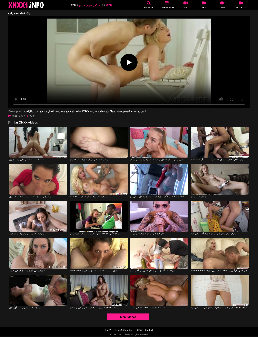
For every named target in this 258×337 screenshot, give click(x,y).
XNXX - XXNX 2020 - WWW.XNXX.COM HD (26, 5)
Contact (149, 329)
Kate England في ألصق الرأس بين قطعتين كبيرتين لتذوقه (219, 270)
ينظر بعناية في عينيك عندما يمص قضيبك (89, 159)
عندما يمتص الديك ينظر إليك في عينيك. (27, 270)
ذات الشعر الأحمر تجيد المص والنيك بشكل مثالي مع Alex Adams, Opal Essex (159, 196)
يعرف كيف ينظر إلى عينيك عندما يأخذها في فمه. (214, 233)
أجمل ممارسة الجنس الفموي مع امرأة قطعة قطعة (94, 270)
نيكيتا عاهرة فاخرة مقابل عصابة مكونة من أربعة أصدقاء (217, 159)
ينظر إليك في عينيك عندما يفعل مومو (147, 233)
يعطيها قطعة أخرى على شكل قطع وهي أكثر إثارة (153, 270)
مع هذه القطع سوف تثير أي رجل (24, 307)
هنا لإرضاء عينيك (198, 196)
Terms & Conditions (124, 329)
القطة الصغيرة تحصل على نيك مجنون (27, 159)
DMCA (108, 329)
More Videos (128, 317)
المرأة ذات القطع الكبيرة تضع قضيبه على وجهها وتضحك (96, 307)
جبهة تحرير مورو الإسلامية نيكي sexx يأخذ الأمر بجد (94, 233)
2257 (139, 329)
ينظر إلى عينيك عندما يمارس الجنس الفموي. (30, 196)
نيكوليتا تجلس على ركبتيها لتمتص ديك (26, 233)
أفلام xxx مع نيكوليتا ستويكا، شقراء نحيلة (89, 196)
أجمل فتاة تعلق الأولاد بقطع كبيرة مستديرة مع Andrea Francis (220, 307)
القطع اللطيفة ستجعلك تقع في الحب (147, 307)
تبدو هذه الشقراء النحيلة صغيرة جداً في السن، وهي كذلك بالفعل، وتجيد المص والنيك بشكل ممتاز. (159, 159)
